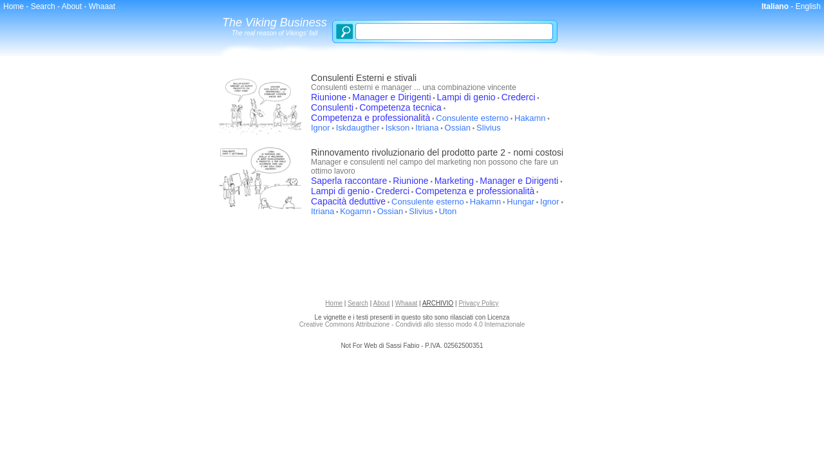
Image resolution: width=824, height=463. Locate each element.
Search (43, 6)
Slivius (488, 127)
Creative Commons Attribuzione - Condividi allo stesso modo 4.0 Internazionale (412, 324)
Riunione (328, 97)
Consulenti (332, 107)
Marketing (454, 181)
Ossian (458, 127)
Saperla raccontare (349, 181)
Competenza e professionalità (370, 118)
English (808, 6)
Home (13, 6)
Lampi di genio (466, 97)
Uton (447, 211)
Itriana (426, 127)
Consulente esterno (472, 118)
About (72, 6)
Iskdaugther (358, 127)
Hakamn (529, 118)
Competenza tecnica (400, 107)
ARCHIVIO (437, 303)
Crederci (518, 97)
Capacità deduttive (348, 201)
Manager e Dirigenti (391, 97)
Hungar (520, 201)
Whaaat (102, 6)
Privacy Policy (478, 303)
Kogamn (355, 211)
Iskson (398, 127)
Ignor (320, 127)
